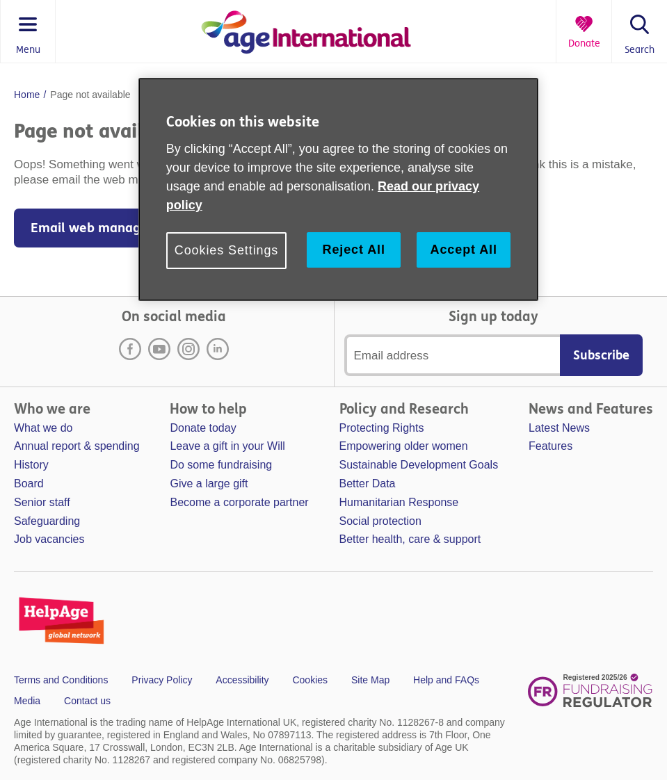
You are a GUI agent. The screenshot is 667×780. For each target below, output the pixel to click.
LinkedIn (218, 349)
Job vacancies (49, 539)
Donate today (203, 428)
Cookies (310, 679)
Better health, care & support (410, 539)
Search (639, 50)
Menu (28, 50)
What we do (43, 428)
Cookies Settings (226, 250)
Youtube (159, 349)
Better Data (367, 483)
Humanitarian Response (399, 502)
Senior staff (42, 502)
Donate (584, 44)
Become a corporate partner (239, 502)
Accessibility (242, 679)
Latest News (559, 428)
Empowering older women (403, 446)
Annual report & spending (77, 446)
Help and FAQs (446, 679)
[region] (338, 189)
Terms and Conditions (61, 679)
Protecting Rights (381, 428)
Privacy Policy (161, 679)
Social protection (380, 521)
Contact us (87, 700)
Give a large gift (209, 483)
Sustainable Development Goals (419, 465)
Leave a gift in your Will (227, 446)
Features (550, 446)
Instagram (188, 349)
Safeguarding (47, 521)
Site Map (370, 679)
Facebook (130, 349)
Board (29, 483)
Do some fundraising (221, 465)
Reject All (353, 250)
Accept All (464, 250)
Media (27, 700)
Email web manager (92, 228)
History (31, 465)
